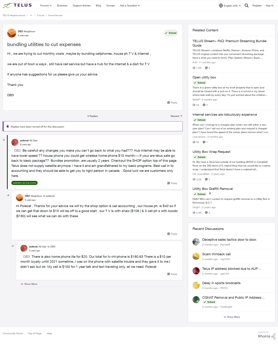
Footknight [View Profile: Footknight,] (226, 306)
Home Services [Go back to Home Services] (55, 15)
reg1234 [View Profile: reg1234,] (225, 259)
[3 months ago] (209, 99)
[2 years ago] (217, 174)
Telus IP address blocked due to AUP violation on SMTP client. (230, 269)
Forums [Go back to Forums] (40, 15)
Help (49, 333)
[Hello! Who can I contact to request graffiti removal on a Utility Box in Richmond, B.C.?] (232, 200)
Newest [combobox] (177, 116)
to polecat (48, 195)
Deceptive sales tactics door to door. (229, 239)
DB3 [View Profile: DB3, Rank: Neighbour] (20, 31)
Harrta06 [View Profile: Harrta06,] (225, 244)
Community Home (13, 333)
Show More (29, 284)
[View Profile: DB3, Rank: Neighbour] (11, 33)
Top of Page (34, 333)
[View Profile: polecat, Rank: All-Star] (14, 142)
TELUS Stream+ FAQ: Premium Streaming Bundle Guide (229, 43)
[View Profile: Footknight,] (196, 299)
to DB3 (51, 246)
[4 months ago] (214, 137)
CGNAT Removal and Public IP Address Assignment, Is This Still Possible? (231, 297)
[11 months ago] (207, 62)
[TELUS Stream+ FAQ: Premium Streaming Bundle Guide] (232, 54)
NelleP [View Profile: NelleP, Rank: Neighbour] (196, 99)
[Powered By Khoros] (266, 335)
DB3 (17, 150)
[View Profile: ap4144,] (196, 270)
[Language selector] (229, 5)
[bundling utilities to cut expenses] (25, 144)
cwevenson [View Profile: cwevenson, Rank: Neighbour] (199, 136)
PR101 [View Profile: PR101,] (224, 287)
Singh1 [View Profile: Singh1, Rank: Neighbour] (196, 207)
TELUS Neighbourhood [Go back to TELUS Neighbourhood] (14, 15)
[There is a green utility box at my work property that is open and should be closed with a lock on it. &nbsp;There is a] (232, 91)
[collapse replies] (4, 140)
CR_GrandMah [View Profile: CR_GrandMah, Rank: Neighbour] (201, 173)
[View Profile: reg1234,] (196, 256)
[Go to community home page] (18, 5)
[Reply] (172, 102)
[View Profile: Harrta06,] (196, 241)
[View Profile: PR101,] (196, 285)
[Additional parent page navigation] (31, 15)
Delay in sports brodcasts (221, 283)
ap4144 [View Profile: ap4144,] (224, 273)
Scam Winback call (216, 254)
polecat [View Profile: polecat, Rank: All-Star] (24, 140)
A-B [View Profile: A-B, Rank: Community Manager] (195, 62)
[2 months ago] (210, 244)
